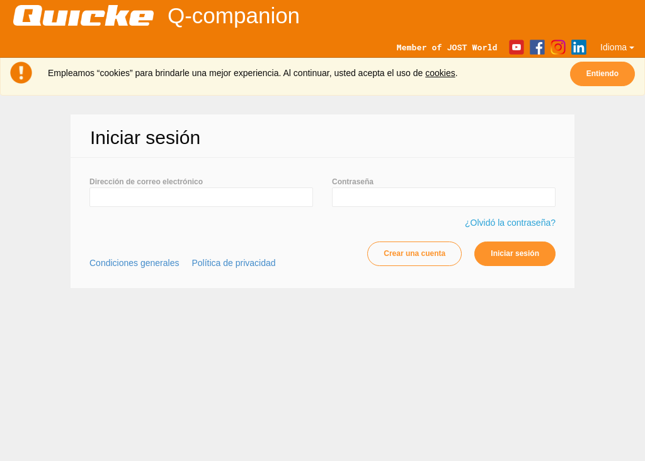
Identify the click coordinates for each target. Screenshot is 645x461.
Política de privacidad (233, 263)
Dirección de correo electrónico (146, 181)
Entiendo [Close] (602, 73)
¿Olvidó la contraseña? (510, 223)
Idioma (617, 47)
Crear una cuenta (414, 253)
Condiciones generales (134, 263)
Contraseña (353, 181)
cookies (440, 73)
